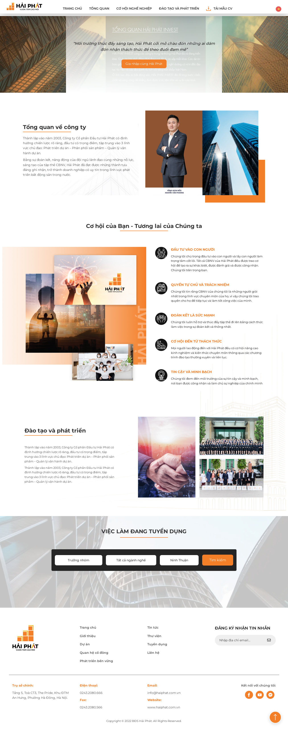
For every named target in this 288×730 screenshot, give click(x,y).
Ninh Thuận (179, 560)
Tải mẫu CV (219, 8)
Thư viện (154, 636)
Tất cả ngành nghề (131, 560)
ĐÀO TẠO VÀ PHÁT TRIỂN (179, 8)
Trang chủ (72, 8)
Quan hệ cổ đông (94, 653)
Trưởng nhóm (78, 560)
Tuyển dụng (157, 644)
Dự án (85, 644)
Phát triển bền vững (96, 661)
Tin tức (152, 627)
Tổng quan (99, 8)
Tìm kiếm (217, 560)
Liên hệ (153, 653)
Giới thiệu (88, 636)
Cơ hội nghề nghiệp (134, 8)
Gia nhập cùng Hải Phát (144, 64)
